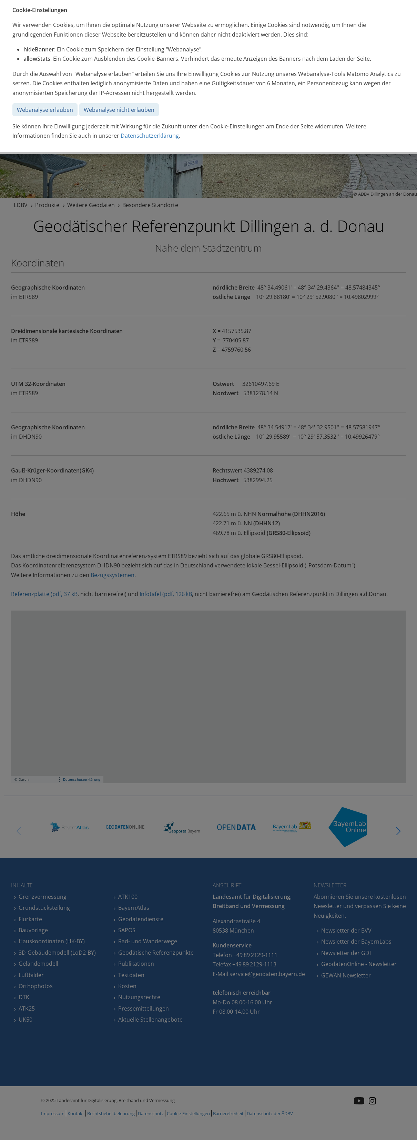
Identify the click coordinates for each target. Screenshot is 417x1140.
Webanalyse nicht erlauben (119, 110)
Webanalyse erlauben (45, 110)
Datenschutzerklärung (150, 135)
